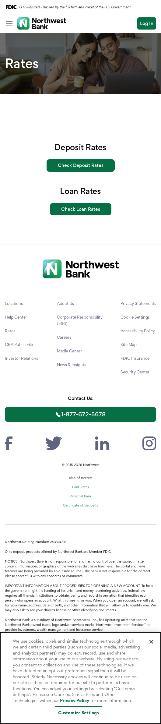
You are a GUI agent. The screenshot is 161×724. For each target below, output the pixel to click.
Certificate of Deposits (80, 505)
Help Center (16, 317)
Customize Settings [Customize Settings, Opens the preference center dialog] (78, 712)
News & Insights (71, 364)
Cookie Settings (135, 317)
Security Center (135, 371)
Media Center (69, 350)
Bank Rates (80, 487)
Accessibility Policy (138, 330)
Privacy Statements (138, 303)
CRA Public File (19, 344)
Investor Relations (21, 358)
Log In (146, 23)
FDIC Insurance (135, 358)
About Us (65, 303)
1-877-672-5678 (83, 414)
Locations (14, 303)
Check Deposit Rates (80, 165)
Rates (10, 330)
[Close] (151, 641)
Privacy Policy (74, 700)
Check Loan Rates (80, 209)
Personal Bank (80, 496)
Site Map (129, 344)
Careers (64, 337)
